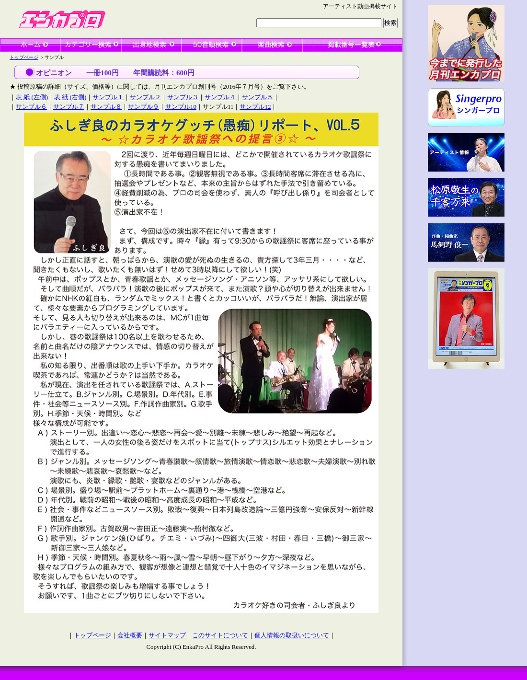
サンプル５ (257, 97)
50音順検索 (212, 45)
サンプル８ (106, 106)
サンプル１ (108, 97)
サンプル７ (68, 106)
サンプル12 (255, 106)
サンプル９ (143, 106)
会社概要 (129, 635)
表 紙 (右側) (70, 97)
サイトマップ (167, 635)
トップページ (24, 57)
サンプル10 (180, 106)
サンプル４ (220, 97)
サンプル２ (145, 97)
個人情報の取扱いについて (291, 635)
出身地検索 (151, 45)
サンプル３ (182, 97)
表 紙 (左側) (32, 97)
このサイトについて (220, 635)
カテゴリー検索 (91, 45)
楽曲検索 (272, 45)
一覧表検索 (352, 45)
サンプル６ (31, 106)
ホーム (30, 45)
